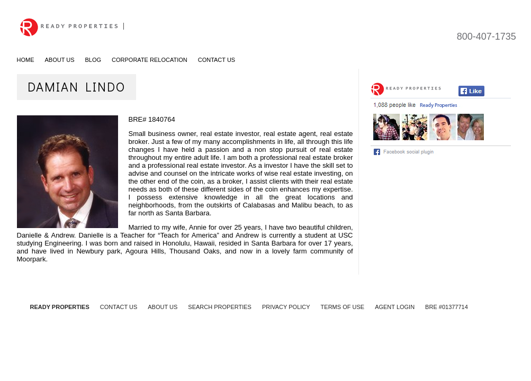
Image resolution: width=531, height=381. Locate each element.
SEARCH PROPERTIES (219, 307)
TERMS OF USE (343, 307)
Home (25, 60)
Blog (93, 60)
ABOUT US (162, 307)
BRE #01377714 (446, 307)
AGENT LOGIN (395, 307)
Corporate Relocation (149, 60)
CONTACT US (119, 307)
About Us (60, 60)
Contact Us (217, 60)
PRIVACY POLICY (286, 307)
